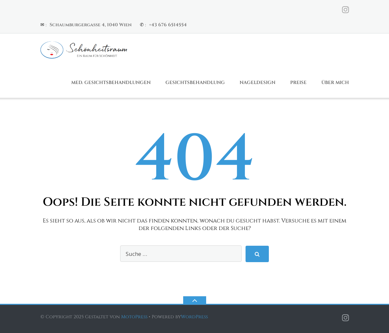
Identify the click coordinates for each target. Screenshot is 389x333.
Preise (298, 82)
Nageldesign (257, 82)
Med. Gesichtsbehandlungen (111, 82)
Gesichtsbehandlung (195, 82)
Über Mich (335, 82)
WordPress (194, 317)
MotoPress (134, 317)
